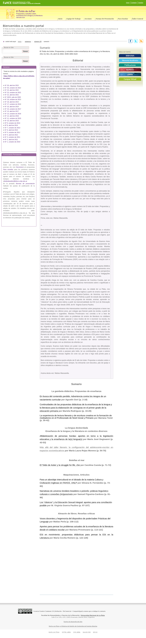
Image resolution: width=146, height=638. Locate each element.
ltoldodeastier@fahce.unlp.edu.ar (15, 181)
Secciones (88, 19)
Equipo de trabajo (74, 19)
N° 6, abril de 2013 (11, 130)
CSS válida (76, 632)
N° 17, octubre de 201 (12, 104)
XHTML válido (66, 632)
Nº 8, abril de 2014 (11, 125)
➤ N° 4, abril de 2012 (10, 135)
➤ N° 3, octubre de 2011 (11, 137)
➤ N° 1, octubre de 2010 (11, 142)
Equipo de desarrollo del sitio (73, 621)
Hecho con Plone (54, 632)
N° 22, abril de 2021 (12, 95)
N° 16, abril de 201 (11, 106)
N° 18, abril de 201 (11, 102)
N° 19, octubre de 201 (12, 99)
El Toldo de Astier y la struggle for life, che (60, 465)
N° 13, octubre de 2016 (13, 114)
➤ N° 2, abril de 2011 (10, 139)
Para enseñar (123, 19)
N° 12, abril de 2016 (12, 116)
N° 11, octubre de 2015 (13, 118)
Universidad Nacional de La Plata (93, 615)
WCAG (95, 632)
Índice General (137, 19)
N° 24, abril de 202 (11, 90)
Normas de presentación (105, 19)
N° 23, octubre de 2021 (13, 92)
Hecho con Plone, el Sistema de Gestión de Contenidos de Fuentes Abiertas (73, 626)
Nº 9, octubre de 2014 (12, 123)
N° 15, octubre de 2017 (13, 109)
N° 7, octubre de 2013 (12, 128)
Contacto (134, 2)
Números (28, 41)
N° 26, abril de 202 (11, 85)
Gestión (140, 2)
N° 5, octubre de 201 (12, 132)
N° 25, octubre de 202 (12, 88)
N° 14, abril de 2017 (12, 111)
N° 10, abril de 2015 (12, 120)
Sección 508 (87, 632)
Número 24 (37, 41)
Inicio (127, 2)
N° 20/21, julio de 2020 (13, 97)
